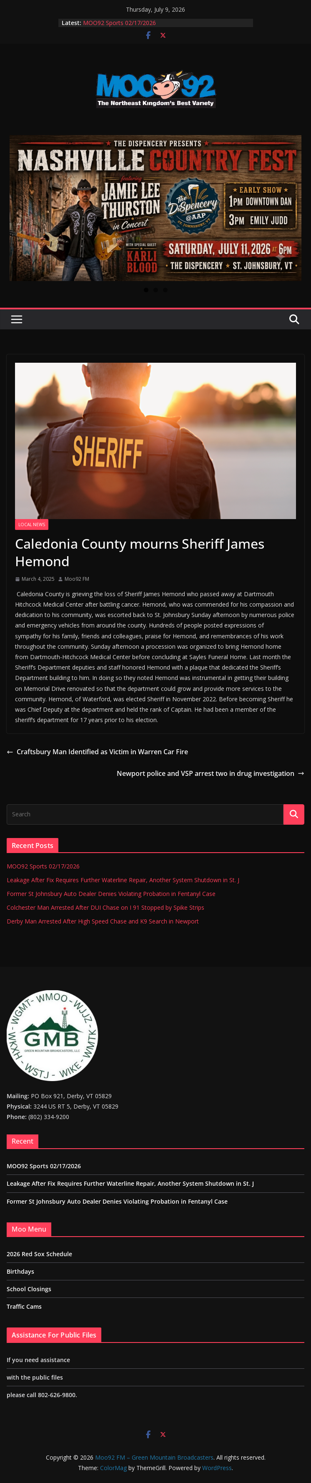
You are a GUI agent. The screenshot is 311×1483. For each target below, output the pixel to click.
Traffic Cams (24, 1306)
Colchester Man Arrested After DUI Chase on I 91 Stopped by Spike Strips (105, 907)
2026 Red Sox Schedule (39, 1254)
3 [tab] (165, 290)
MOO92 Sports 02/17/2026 (119, 23)
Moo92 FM (77, 578)
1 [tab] (146, 290)
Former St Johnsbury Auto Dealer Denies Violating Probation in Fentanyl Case (111, 894)
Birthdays (20, 1271)
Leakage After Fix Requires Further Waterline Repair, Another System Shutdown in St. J (123, 880)
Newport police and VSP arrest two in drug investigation (210, 773)
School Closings (29, 1289)
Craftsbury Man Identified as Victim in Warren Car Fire (97, 751)
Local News (31, 524)
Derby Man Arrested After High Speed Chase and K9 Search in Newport (103, 921)
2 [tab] (155, 290)
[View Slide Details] (155, 208)
